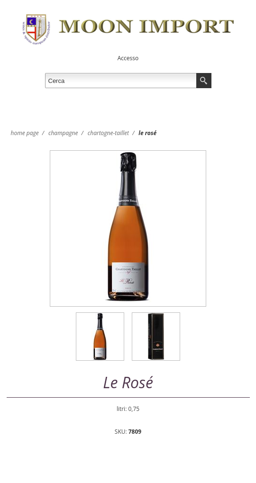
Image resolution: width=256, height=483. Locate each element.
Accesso (128, 58)
